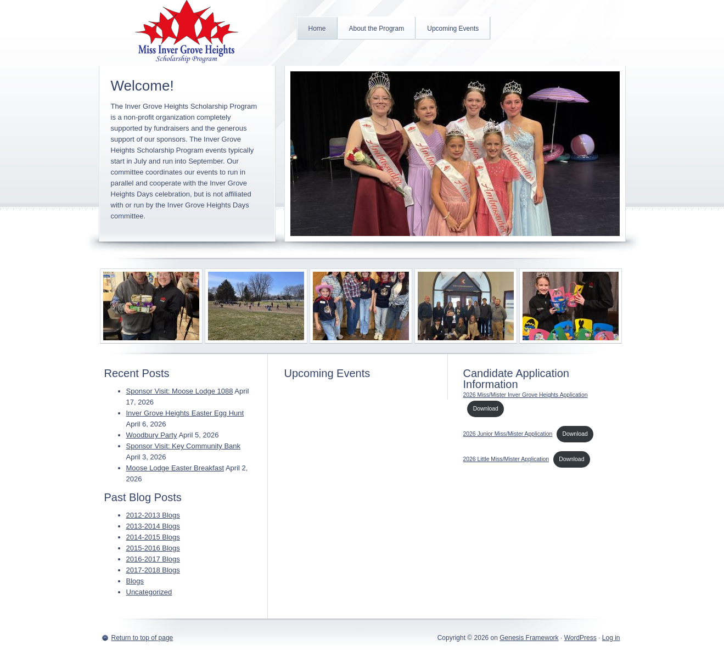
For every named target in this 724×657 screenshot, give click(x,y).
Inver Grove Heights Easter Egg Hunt (185, 413)
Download (485, 409)
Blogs (135, 581)
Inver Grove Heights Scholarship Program (186, 33)
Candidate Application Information (516, 378)
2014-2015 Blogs (153, 537)
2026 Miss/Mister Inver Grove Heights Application (525, 395)
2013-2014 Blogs (153, 526)
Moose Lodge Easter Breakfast (175, 468)
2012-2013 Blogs (153, 515)
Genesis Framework (528, 638)
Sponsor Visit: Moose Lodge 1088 (179, 391)
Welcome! (142, 85)
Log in (611, 638)
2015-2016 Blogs (153, 548)
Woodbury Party (151, 435)
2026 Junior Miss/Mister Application (508, 434)
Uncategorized (149, 592)
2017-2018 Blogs (153, 570)
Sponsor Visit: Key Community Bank (183, 446)
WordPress (580, 638)
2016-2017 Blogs (153, 559)
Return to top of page (142, 638)
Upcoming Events (327, 373)
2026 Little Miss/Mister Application (506, 459)
